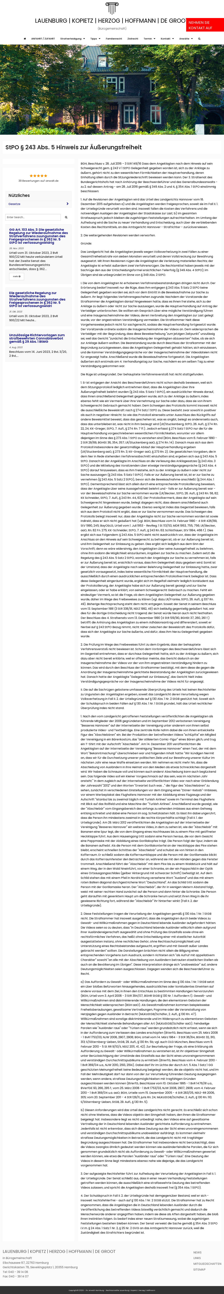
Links (197, 1258)
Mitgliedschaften (207, 1264)
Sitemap (199, 1269)
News (197, 1252)
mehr (16, 276)
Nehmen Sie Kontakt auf (200, 25)
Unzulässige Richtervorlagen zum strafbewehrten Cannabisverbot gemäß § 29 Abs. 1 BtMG (37, 338)
